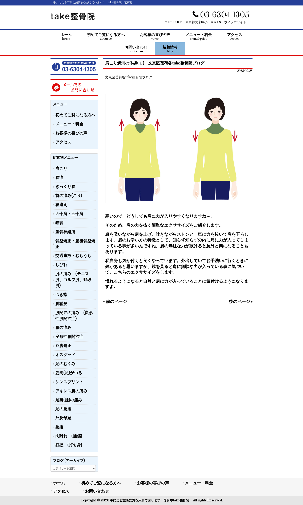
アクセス (63, 142)
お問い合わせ (97, 491)
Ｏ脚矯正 (63, 345)
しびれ (61, 265)
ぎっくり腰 (65, 186)
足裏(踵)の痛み (68, 400)
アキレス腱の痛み (71, 391)
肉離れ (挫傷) (68, 436)
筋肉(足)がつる (68, 373)
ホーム (59, 483)
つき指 (61, 294)
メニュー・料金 (69, 124)
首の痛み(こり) (68, 195)
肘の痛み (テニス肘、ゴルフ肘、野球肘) (73, 279)
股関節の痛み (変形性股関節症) (74, 315)
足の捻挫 (63, 409)
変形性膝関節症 (69, 336)
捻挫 (59, 427)
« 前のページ (115, 301)
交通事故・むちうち (73, 256)
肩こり (61, 168)
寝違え (61, 205)
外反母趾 (63, 418)
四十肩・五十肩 (69, 214)
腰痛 (59, 177)
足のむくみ (65, 364)
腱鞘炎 (61, 304)
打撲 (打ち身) (68, 445)
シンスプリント (69, 382)
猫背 (59, 223)
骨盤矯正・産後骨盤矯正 (75, 244)
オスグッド (65, 355)
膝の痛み (63, 327)
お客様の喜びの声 (71, 133)
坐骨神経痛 (65, 232)
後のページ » (240, 301)
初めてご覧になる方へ (75, 115)
